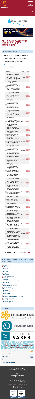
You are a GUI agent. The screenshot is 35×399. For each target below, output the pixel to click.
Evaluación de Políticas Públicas (10, 285)
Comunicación (6, 279)
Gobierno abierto (7, 287)
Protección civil (6, 291)
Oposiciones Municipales (7, 353)
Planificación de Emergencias (7, 359)
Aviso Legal (16, 384)
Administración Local (7, 266)
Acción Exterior (6, 265)
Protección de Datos (23, 384)
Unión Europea (6, 293)
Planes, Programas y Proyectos (9, 288)
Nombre (11, 67)
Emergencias (6, 282)
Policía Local (6, 290)
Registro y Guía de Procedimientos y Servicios (13, 296)
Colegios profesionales (8, 273)
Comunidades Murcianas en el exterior (11, 280)
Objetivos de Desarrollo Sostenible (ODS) (10, 350)
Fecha (5, 67)
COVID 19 (5, 277)
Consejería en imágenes (8, 302)
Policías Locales (5, 356)
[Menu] (1, 14)
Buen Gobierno (6, 271)
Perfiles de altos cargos (8, 301)
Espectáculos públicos (8, 284)
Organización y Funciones (8, 298)
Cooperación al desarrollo (8, 276)
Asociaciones (6, 268)
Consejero (5, 295)
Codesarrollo (6, 274)
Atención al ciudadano (8, 269)
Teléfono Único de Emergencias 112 (8, 362)
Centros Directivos (7, 299)
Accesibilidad (10, 384)
